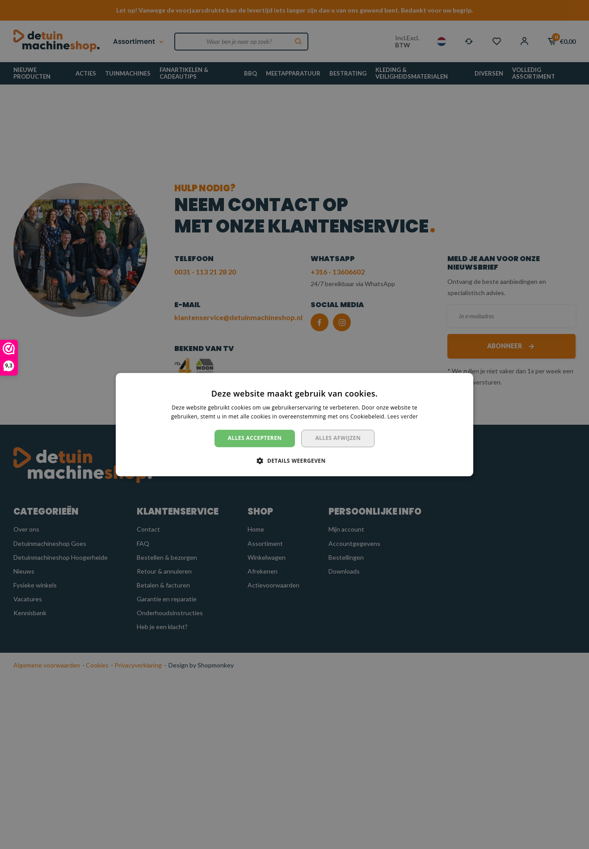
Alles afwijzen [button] (338, 438)
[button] (294, 460)
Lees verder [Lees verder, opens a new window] (402, 416)
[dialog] (294, 424)
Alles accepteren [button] (255, 438)
